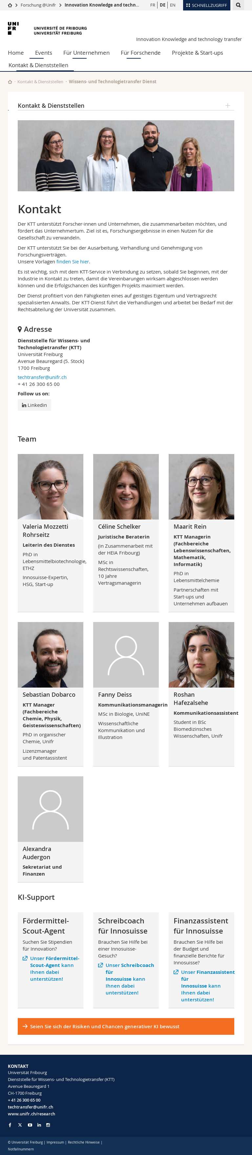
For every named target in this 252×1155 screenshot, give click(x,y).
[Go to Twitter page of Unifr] (20, 1125)
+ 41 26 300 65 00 (24, 1100)
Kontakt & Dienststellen (38, 65)
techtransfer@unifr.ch (42, 377)
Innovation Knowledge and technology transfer (189, 39)
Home (16, 52)
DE (162, 5)
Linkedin (34, 405)
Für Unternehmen (86, 52)
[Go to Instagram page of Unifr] (48, 1125)
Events (43, 52)
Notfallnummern (21, 1149)
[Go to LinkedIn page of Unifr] (39, 1125)
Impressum (55, 1142)
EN (173, 5)
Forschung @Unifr (38, 5)
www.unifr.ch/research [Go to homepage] (31, 1114)
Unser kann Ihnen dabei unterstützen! (54, 968)
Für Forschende (141, 52)
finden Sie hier (72, 261)
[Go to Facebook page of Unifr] (10, 1125)
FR (152, 5)
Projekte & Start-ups (197, 52)
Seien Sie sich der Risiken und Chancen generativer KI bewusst (104, 1026)
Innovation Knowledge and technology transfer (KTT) (121, 5)
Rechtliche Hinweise (84, 1142)
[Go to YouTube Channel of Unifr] (30, 1125)
